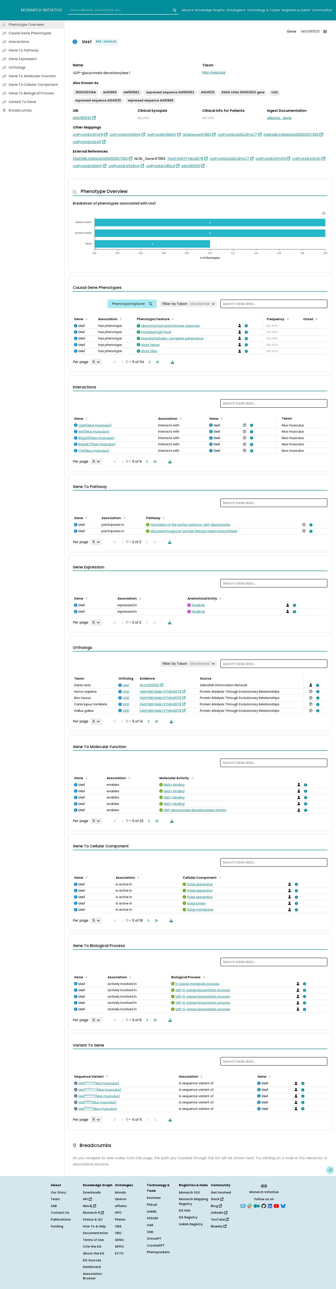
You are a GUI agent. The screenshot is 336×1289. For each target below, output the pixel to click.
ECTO (119, 1253)
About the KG (93, 1253)
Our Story (58, 1192)
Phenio (120, 1219)
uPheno (121, 1206)
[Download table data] (171, 362)
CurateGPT (156, 1245)
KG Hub (184, 1210)
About (187, 10)
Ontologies (235, 10)
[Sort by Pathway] (163, 517)
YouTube (220, 1219)
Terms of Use (93, 1240)
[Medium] (257, 1205)
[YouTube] (276, 1205)
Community (322, 10)
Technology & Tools (263, 10)
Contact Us (60, 1212)
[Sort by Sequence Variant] (106, 1076)
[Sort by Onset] (315, 319)
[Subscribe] (243, 1205)
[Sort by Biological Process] (203, 977)
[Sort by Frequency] (287, 319)
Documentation (95, 1233)
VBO (118, 1233)
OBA (118, 1226)
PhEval (152, 1205)
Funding (57, 1226)
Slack (217, 1199)
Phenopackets (158, 1252)
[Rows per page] (96, 362)
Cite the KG (92, 1246)
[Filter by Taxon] (188, 304)
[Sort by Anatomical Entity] (219, 598)
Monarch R (93, 1212)
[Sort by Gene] (85, 319)
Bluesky (218, 1226)
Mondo (120, 1192)
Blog (216, 1206)
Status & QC (93, 1219)
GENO (119, 1240)
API (87, 1199)
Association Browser (92, 1276)
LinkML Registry (191, 1224)
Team (55, 1199)
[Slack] (249, 1205)
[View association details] (246, 326)
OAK (150, 1225)
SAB (54, 1206)
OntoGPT (154, 1238)
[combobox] (123, 10)
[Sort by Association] (120, 319)
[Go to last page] (156, 362)
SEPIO (119, 1246)
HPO (118, 1212)
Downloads (92, 1192)
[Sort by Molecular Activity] (191, 778)
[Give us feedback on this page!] (330, 1170)
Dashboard (92, 1267)
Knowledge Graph (209, 10)
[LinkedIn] (270, 1205)
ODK (150, 1232)
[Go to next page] (148, 362)
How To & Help (94, 1226)
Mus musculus (213, 72)
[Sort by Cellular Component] (219, 877)
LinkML (152, 1211)
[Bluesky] (283, 1205)
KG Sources (92, 1260)
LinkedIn (219, 1212)
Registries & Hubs (296, 10)
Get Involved (221, 1192)
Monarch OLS (189, 1192)
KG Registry (188, 1217)
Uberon (120, 1199)
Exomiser (154, 1198)
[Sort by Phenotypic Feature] (172, 319)
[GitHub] (263, 1205)
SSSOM (152, 1218)
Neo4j (89, 1206)
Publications (61, 1219)
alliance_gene (279, 117)
